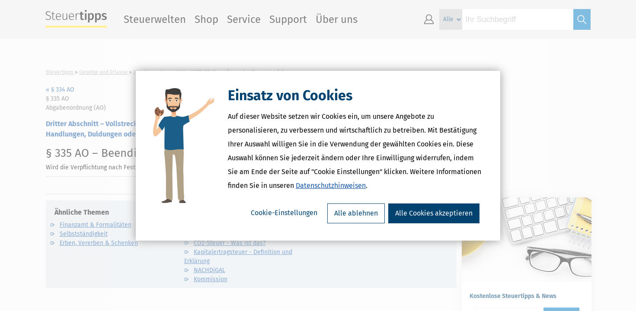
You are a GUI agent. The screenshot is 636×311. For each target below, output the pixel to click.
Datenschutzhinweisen (331, 185)
